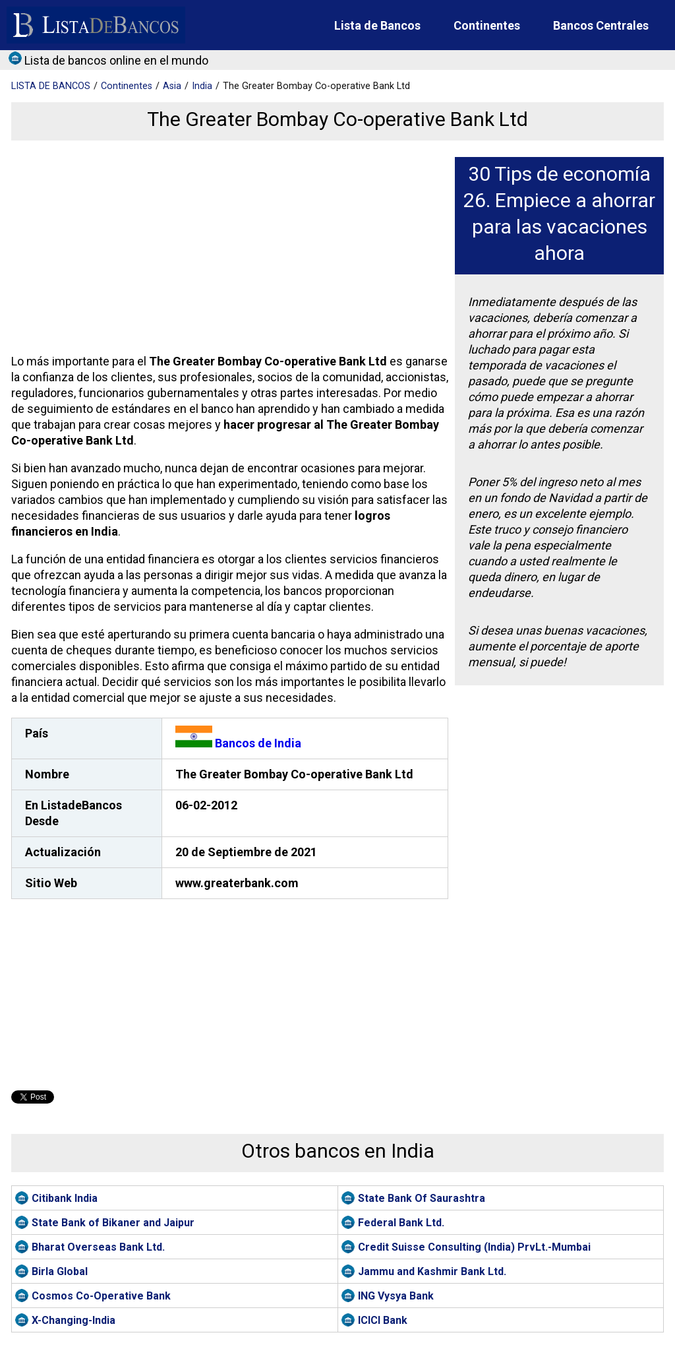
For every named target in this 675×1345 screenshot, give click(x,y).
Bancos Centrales (601, 25)
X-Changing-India (73, 1320)
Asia (172, 86)
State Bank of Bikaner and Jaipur (113, 1222)
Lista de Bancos (377, 25)
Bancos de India (238, 743)
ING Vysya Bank (396, 1296)
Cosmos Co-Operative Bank (101, 1296)
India (202, 86)
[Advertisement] (227, 249)
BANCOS (50, 86)
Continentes (487, 25)
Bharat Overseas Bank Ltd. (98, 1247)
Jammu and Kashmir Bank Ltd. (432, 1271)
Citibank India (65, 1198)
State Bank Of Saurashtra (421, 1198)
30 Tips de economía (559, 173)
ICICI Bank (382, 1320)
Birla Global (60, 1271)
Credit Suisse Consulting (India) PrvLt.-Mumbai (474, 1247)
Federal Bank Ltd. (401, 1222)
